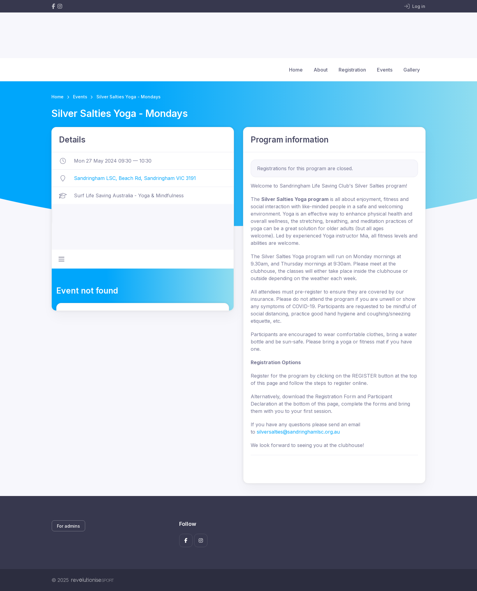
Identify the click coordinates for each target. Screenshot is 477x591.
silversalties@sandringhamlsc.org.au (298, 432)
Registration (352, 70)
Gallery (411, 70)
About (321, 70)
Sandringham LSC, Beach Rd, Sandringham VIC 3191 (135, 178)
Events (384, 70)
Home (296, 70)
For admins (68, 526)
